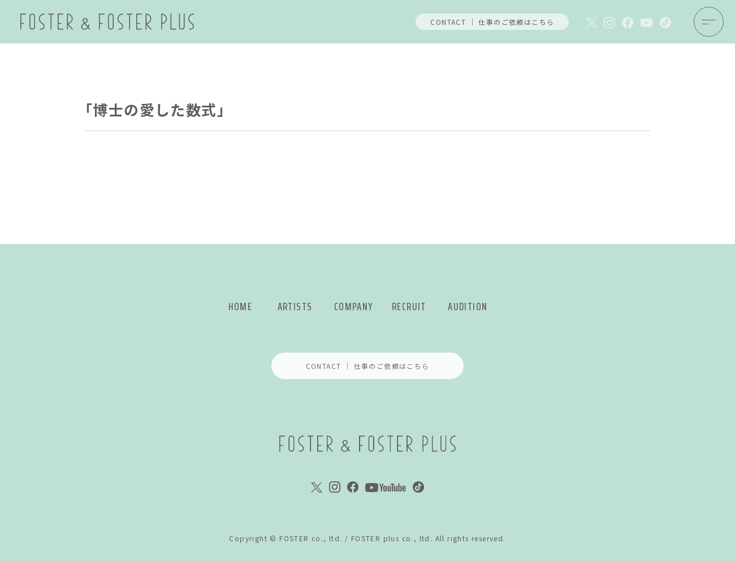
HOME (240, 306)
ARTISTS (295, 306)
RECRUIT (409, 306)
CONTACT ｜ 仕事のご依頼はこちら (492, 22)
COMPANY (353, 306)
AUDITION (467, 306)
